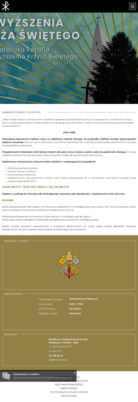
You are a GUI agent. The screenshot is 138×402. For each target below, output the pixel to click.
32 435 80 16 (56, 355)
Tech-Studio (69, 396)
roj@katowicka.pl (58, 359)
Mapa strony (69, 388)
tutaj (70, 378)
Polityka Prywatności (69, 384)
